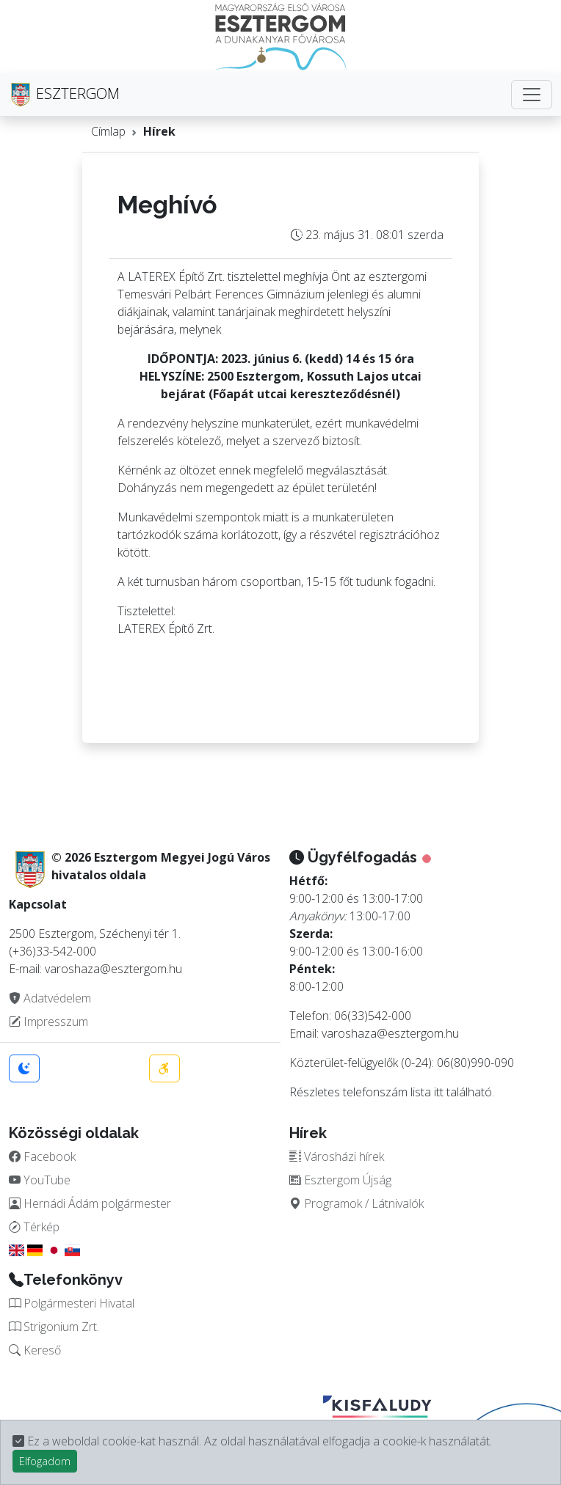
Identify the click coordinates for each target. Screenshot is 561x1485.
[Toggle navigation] (531, 94)
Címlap (108, 131)
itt (439, 1092)
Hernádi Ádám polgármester (90, 1203)
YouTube (39, 1180)
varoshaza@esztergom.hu (390, 1033)
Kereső (35, 1350)
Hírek (159, 131)
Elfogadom (44, 1461)
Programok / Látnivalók (356, 1203)
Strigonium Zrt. (54, 1327)
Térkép (34, 1227)
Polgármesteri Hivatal (71, 1303)
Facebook (42, 1156)
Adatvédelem (50, 998)
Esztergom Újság (340, 1180)
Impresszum (48, 1021)
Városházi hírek (336, 1156)
